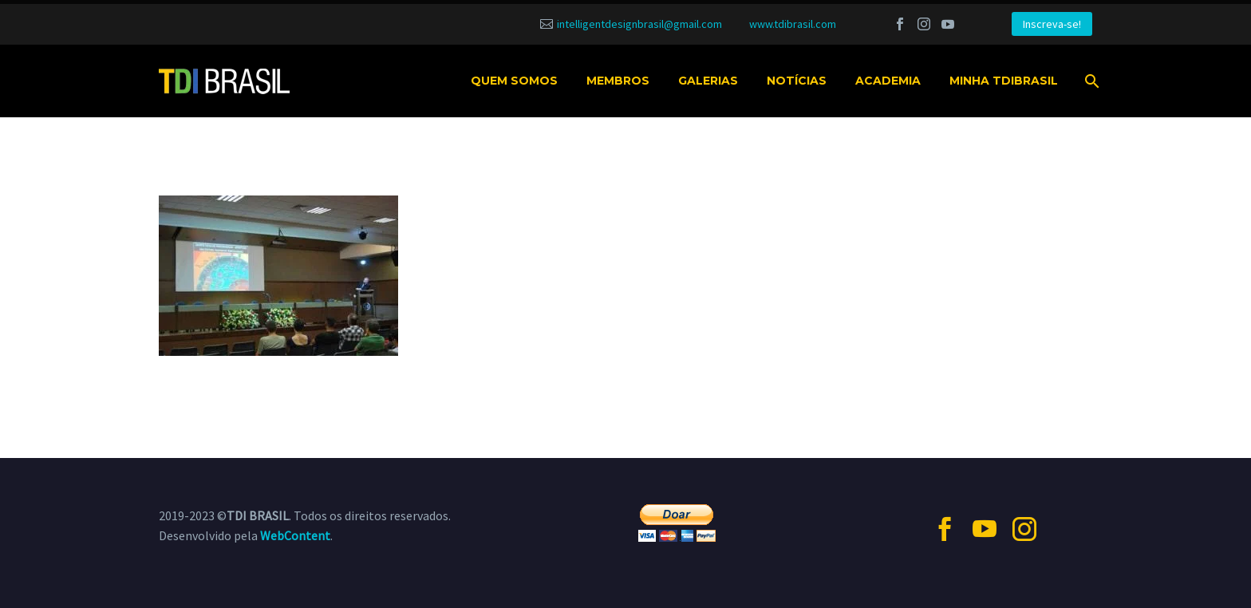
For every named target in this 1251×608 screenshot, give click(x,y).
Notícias (797, 80)
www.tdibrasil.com (792, 24)
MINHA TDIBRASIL (1003, 80)
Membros (617, 80)
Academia (888, 80)
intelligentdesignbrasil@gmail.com (639, 24)
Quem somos (514, 80)
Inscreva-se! (1052, 24)
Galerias (708, 80)
